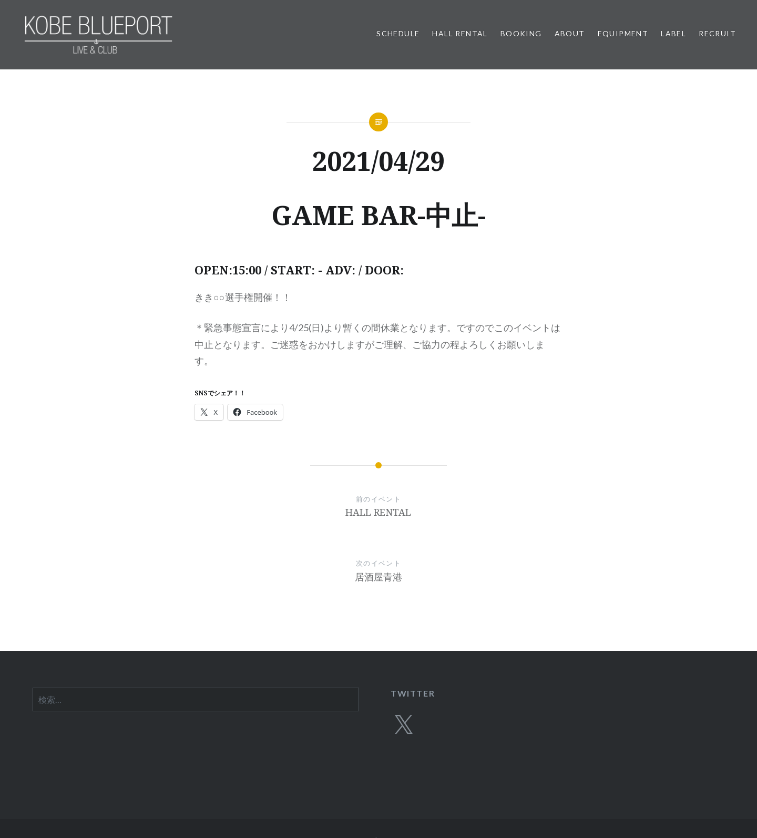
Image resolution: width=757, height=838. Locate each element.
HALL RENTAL (459, 33)
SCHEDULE (398, 33)
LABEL (673, 33)
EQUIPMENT (623, 33)
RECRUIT (717, 33)
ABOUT (570, 33)
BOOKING (521, 33)
